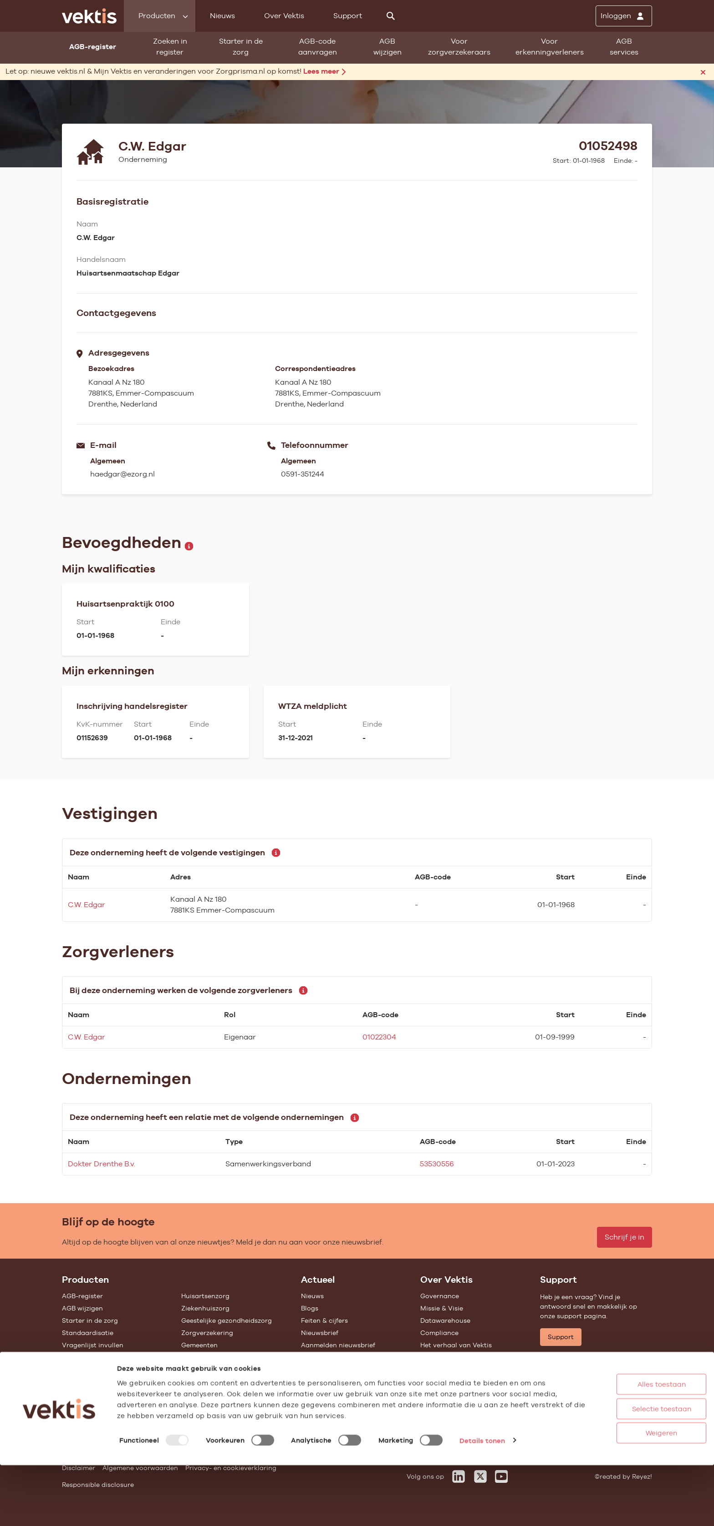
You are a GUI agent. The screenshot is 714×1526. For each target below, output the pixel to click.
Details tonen (482, 1501)
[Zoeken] (391, 16)
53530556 (437, 1164)
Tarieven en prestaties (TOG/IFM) (114, 1369)
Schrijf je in (624, 1237)
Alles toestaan (627, 1445)
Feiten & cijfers (324, 1320)
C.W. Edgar (86, 904)
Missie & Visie (441, 1308)
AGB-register (82, 1296)
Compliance (439, 1332)
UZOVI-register (85, 1357)
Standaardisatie (87, 1332)
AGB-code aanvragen (317, 46)
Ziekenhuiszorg (205, 1308)
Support (347, 15)
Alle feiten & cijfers (210, 1357)
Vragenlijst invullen (92, 1345)
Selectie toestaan (627, 1469)
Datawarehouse (445, 1320)
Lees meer (324, 71)
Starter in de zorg (241, 46)
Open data (79, 1381)
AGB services (624, 46)
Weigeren (627, 1493)
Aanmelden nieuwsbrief (338, 1345)
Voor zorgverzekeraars (459, 46)
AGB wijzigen (387, 46)
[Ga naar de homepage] (89, 16)
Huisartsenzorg (205, 1296)
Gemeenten (199, 1345)
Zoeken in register (170, 46)
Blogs (309, 1308)
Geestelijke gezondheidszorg (226, 1320)
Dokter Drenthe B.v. (101, 1164)
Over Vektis (284, 15)
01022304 (379, 1037)
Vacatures (436, 1387)
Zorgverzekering (207, 1332)
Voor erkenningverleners (549, 46)
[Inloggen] (624, 15)
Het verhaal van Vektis (456, 1345)
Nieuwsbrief (319, 1332)
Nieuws (222, 15)
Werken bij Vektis (447, 1399)
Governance (439, 1296)
